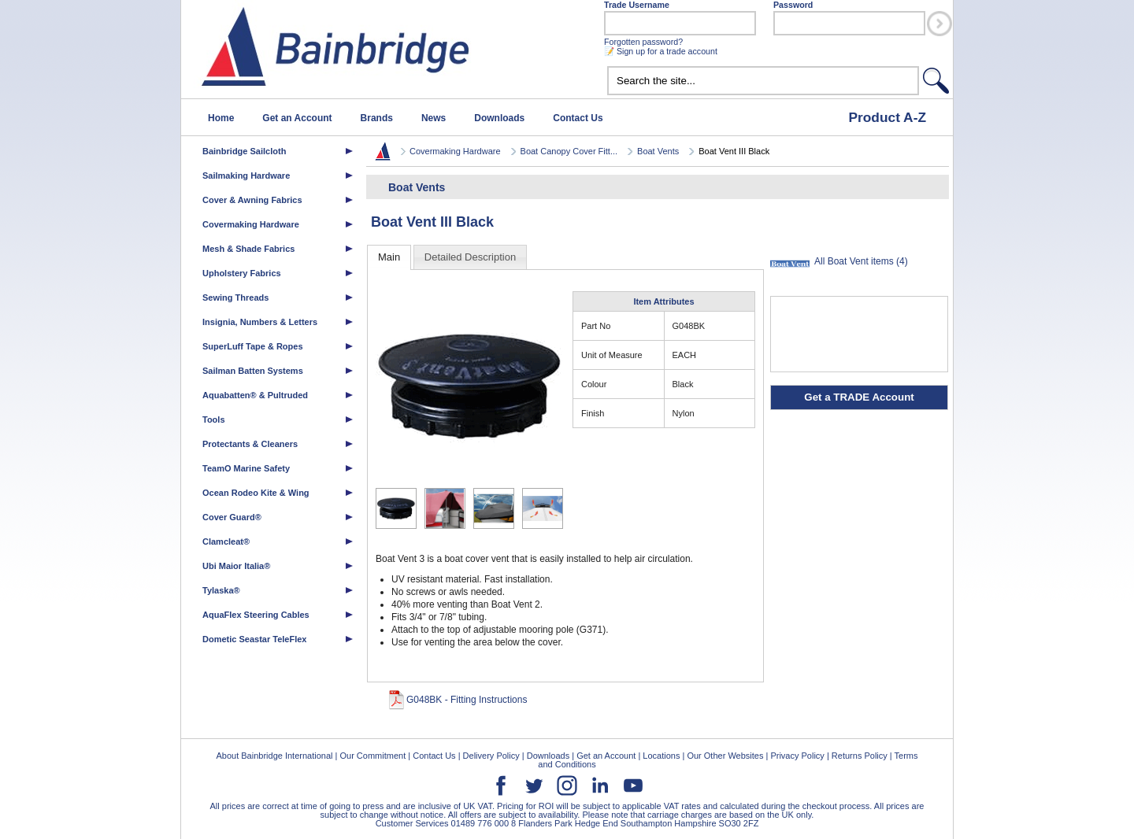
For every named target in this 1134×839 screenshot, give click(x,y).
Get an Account (297, 118)
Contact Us (577, 118)
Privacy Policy (797, 755)
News (433, 118)
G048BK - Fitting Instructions (466, 699)
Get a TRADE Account (859, 397)
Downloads (499, 118)
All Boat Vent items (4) (861, 261)
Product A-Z (887, 117)
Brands (377, 118)
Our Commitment (372, 755)
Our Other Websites (725, 755)
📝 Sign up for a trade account (660, 51)
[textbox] (763, 80)
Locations (661, 755)
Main (389, 257)
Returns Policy (860, 755)
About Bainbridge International (274, 755)
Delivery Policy (491, 755)
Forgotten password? (643, 41)
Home (221, 118)
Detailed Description (470, 257)
